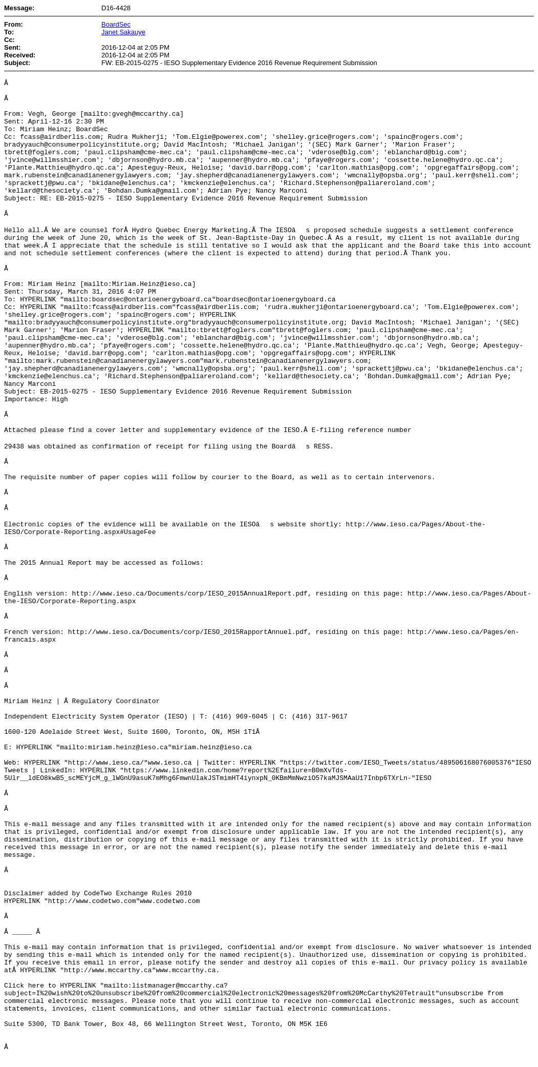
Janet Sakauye (123, 32)
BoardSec (116, 24)
